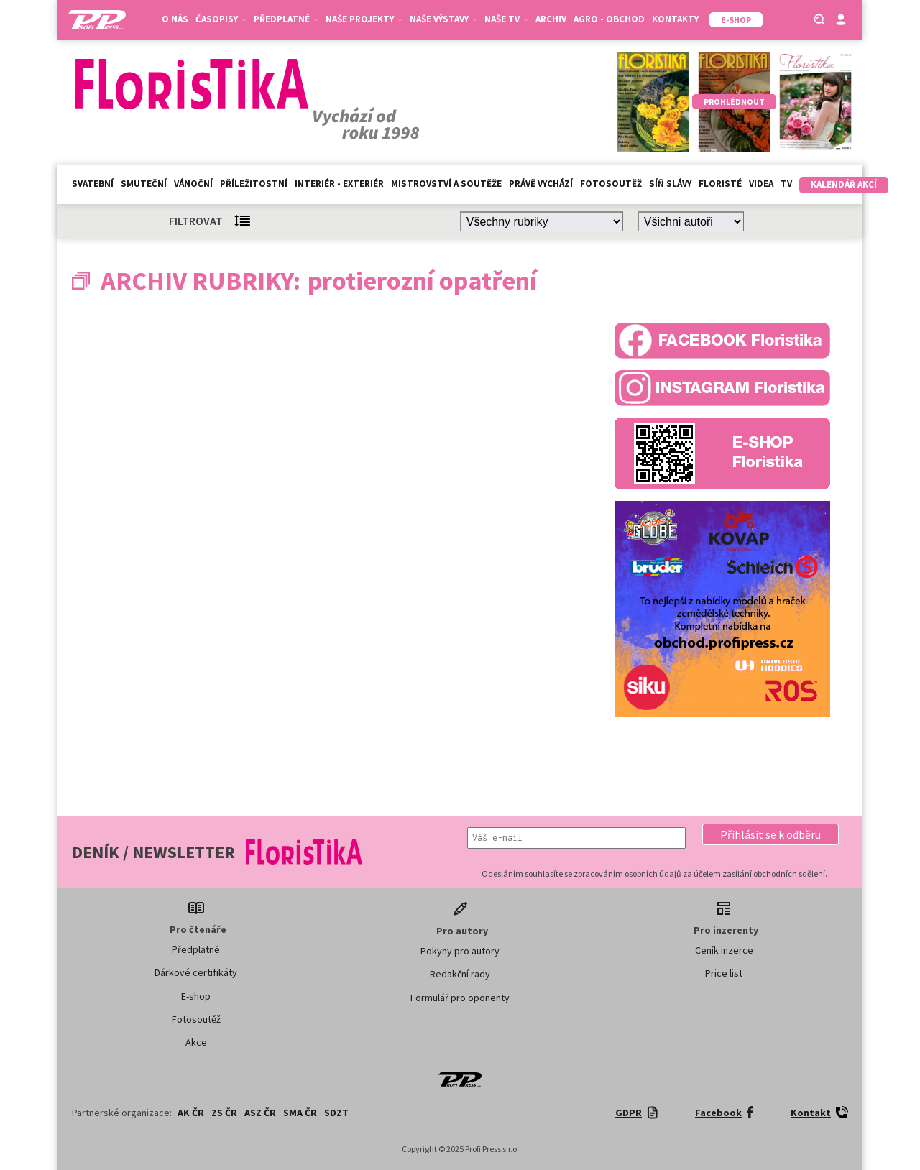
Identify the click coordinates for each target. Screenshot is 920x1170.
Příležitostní (254, 184)
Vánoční (193, 184)
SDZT (336, 1112)
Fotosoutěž (611, 184)
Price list (723, 973)
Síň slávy (670, 184)
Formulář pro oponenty (460, 997)
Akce (196, 1042)
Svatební (93, 184)
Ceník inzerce (724, 950)
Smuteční (144, 184)
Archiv (550, 19)
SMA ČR (300, 1112)
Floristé (720, 184)
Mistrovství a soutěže (446, 184)
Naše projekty (364, 19)
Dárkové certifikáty (196, 972)
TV (786, 184)
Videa (761, 184)
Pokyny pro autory (460, 950)
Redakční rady (460, 973)
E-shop (196, 996)
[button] (770, 834)
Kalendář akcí (844, 184)
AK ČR (191, 1112)
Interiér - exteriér (339, 184)
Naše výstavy (443, 19)
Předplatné (286, 19)
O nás (175, 19)
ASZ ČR (260, 1112)
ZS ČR (224, 1112)
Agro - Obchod (609, 19)
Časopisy (221, 19)
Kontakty (675, 19)
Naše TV (506, 19)
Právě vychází (541, 184)
